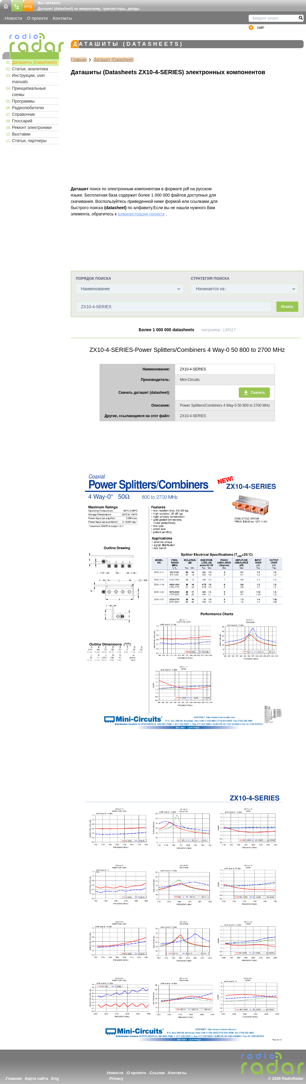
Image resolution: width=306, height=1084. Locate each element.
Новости (13, 18)
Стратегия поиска (210, 278)
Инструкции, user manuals (28, 78)
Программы (23, 101)
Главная (79, 59)
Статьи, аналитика (30, 68)
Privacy (116, 1078)
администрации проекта (141, 214)
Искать (287, 307)
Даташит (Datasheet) (114, 59)
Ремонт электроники (32, 127)
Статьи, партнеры (29, 140)
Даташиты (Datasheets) (34, 62)
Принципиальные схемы (29, 91)
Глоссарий (22, 120)
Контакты (62, 18)
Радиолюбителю (28, 107)
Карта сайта (36, 1078)
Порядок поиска (93, 278)
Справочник (23, 114)
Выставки (21, 134)
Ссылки (157, 1073)
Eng (55, 1078)
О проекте (37, 18)
